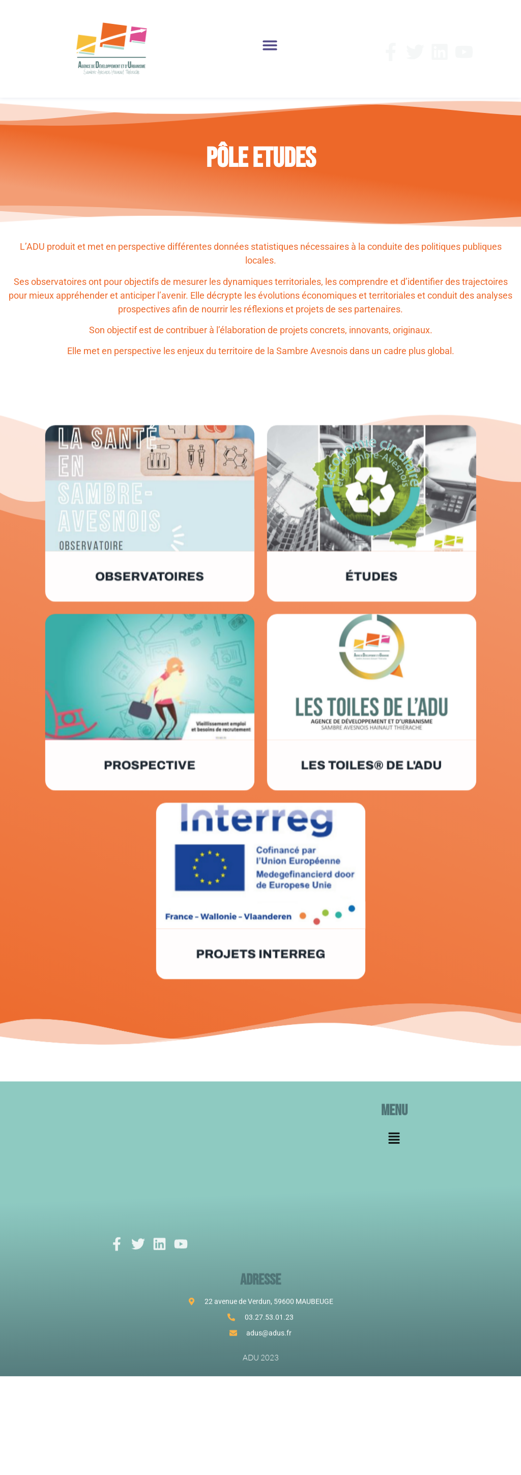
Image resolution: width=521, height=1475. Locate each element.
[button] (270, 45)
